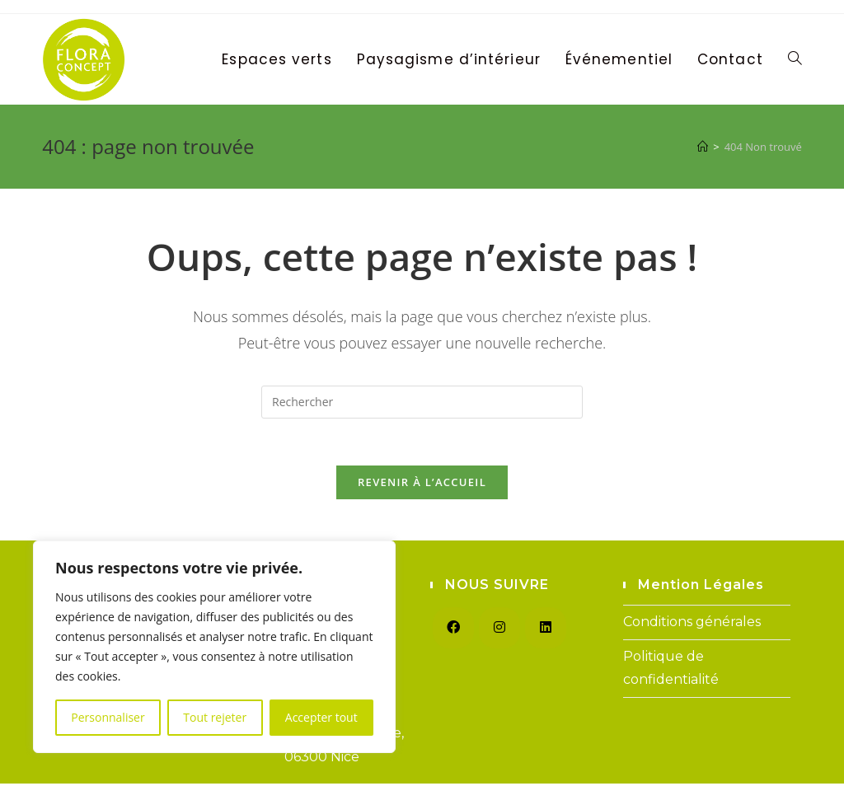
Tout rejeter (214, 717)
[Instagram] (499, 630)
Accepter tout (321, 717)
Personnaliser (107, 717)
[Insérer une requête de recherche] (422, 402)
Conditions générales (692, 624)
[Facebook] (453, 630)
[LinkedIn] (545, 630)
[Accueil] (702, 146)
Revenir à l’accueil (422, 484)
